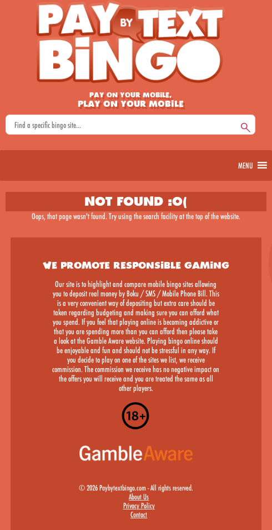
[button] (245, 165)
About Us (139, 496)
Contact (138, 514)
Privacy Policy (139, 505)
